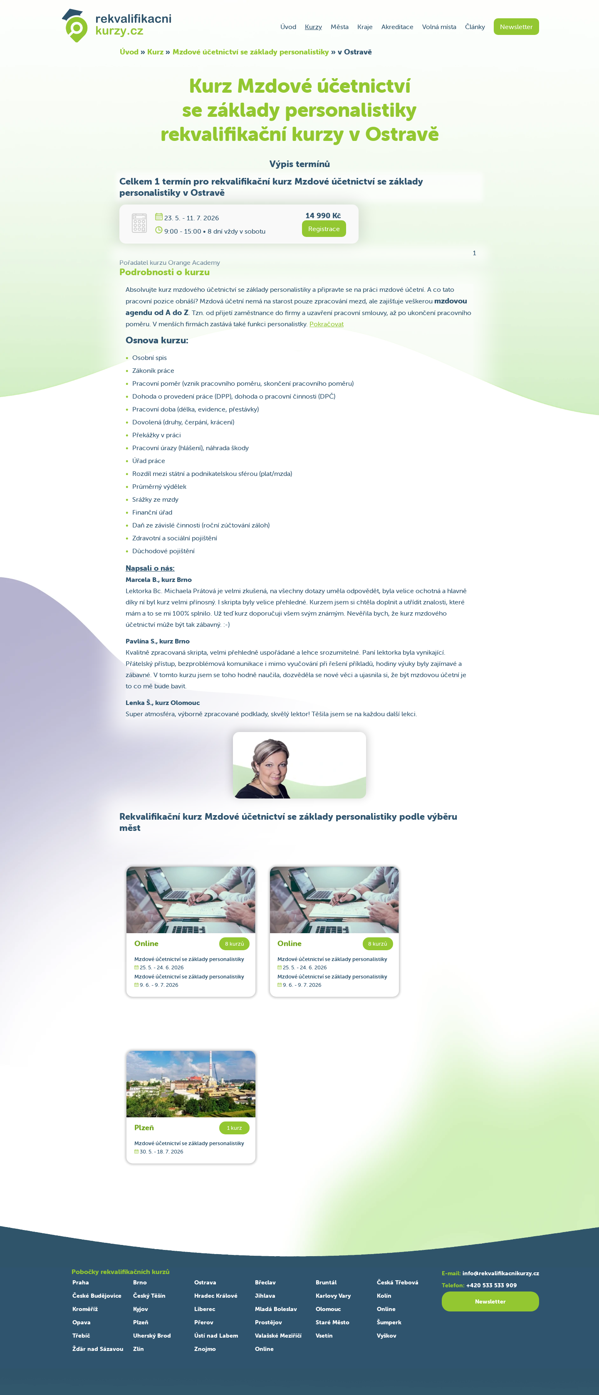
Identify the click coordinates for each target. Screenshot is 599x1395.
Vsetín (324, 1335)
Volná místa (439, 26)
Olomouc (328, 1309)
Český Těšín (149, 1295)
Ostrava (205, 1282)
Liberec (204, 1309)
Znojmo (205, 1349)
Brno (140, 1282)
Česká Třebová (397, 1282)
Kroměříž (85, 1309)
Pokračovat (326, 324)
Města (340, 26)
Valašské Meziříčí (278, 1335)
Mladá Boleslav (276, 1309)
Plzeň (144, 1127)
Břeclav (265, 1282)
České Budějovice (96, 1295)
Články (475, 26)
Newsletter (516, 26)
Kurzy (313, 26)
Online (146, 943)
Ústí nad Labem (216, 1335)
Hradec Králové (216, 1295)
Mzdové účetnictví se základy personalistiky (251, 52)
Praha (80, 1282)
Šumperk (389, 1322)
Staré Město (332, 1322)
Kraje (365, 26)
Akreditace (397, 26)
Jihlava (265, 1295)
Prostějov (268, 1322)
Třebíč (81, 1335)
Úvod (288, 26)
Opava (81, 1322)
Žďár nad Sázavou (97, 1349)
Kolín (384, 1295)
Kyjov (140, 1309)
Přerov (203, 1322)
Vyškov (386, 1335)
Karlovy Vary (333, 1295)
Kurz (155, 52)
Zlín (138, 1349)
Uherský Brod (152, 1335)
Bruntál (326, 1282)
